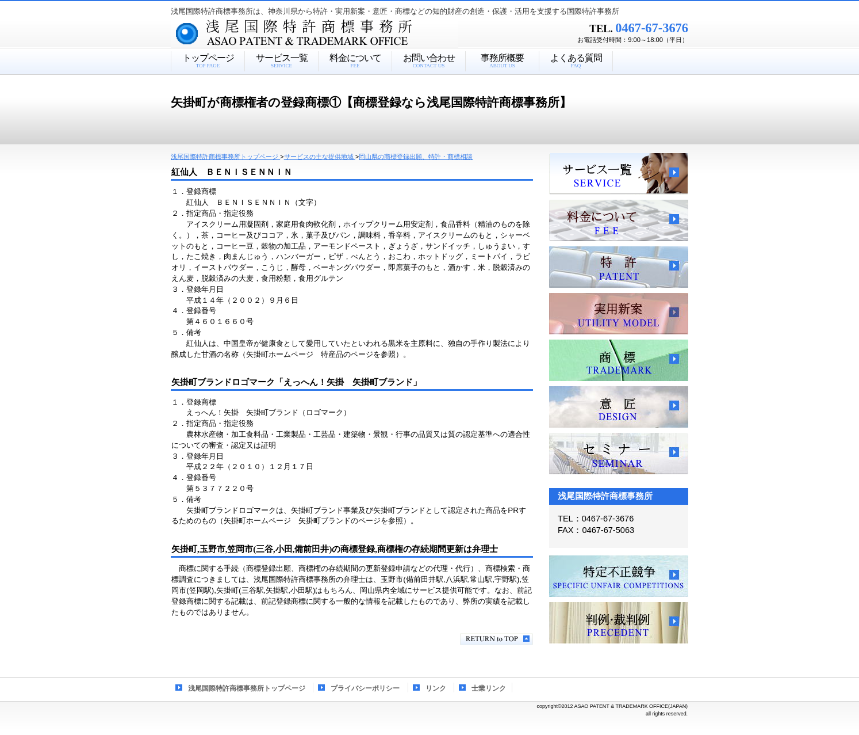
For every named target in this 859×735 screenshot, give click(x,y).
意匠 (618, 407)
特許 (618, 267)
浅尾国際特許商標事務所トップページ (246, 688)
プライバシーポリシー (365, 688)
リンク (435, 688)
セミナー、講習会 (618, 453)
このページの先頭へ (496, 639)
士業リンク (488, 688)
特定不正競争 (618, 576)
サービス (618, 174)
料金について (618, 220)
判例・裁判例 (618, 622)
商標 (618, 360)
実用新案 (618, 313)
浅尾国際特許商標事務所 (334, 34)
